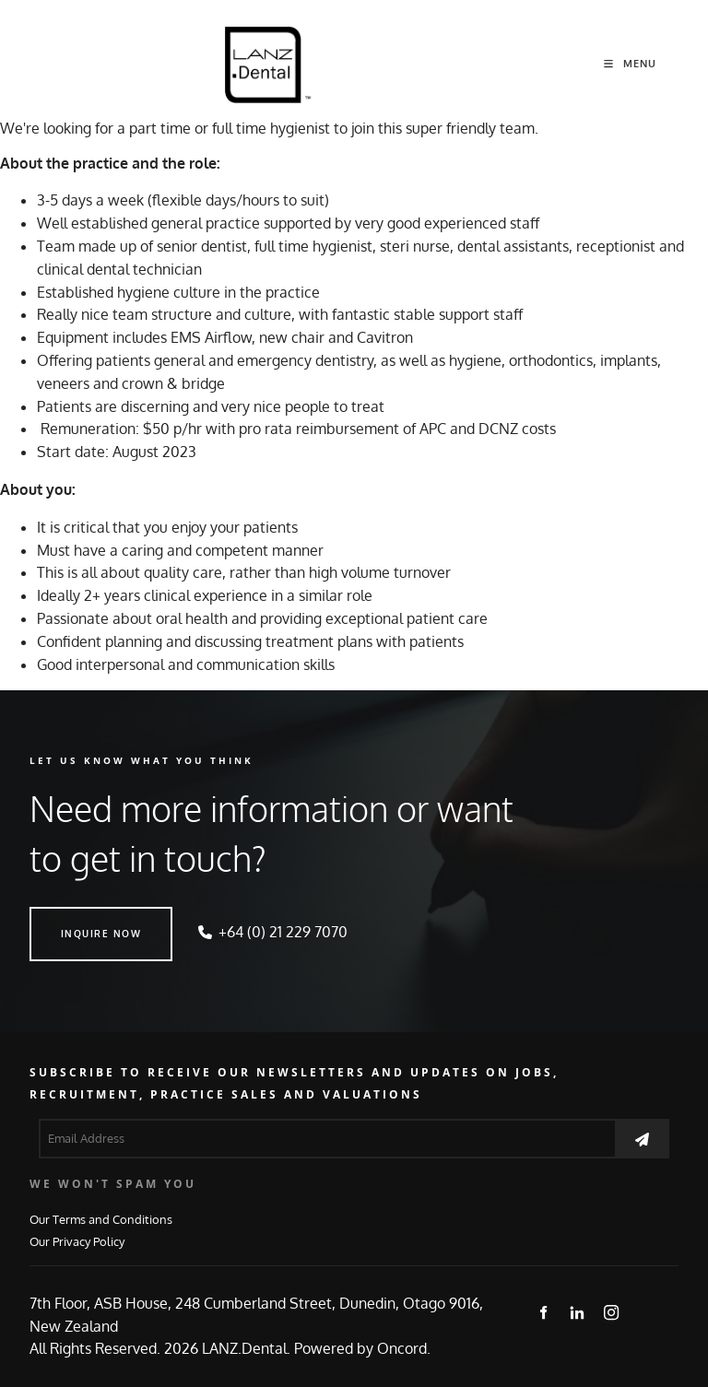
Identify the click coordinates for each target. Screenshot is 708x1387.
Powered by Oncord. (362, 1348)
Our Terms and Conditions (101, 1219)
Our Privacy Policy (77, 1241)
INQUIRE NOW (70, 917)
